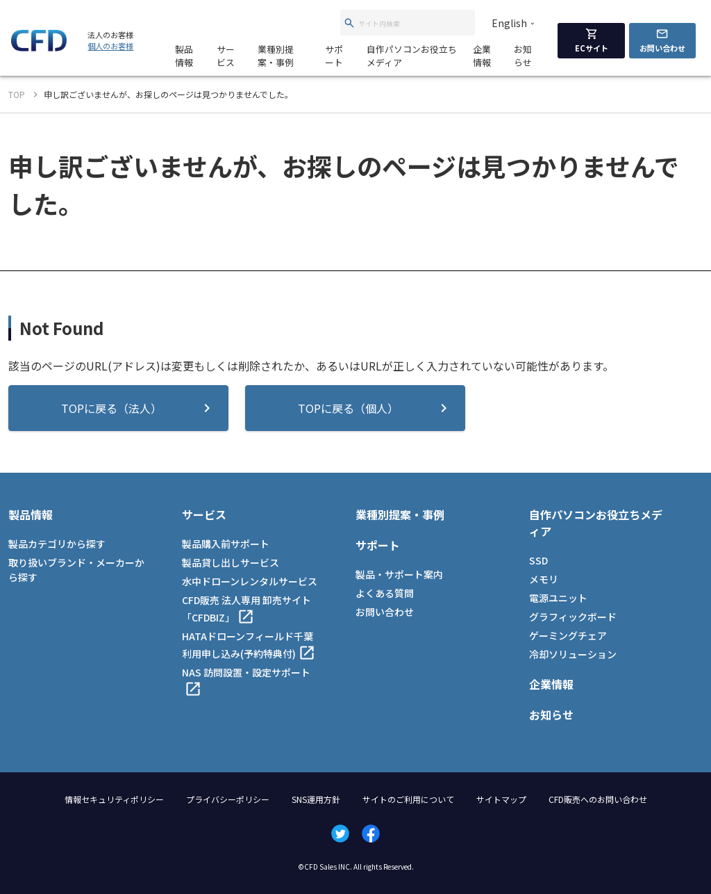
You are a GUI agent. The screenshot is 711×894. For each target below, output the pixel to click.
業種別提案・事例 (276, 55)
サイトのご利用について (408, 799)
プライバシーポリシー (227, 799)
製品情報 (184, 55)
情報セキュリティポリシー (114, 799)
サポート (334, 55)
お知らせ (523, 55)
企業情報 (482, 55)
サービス (226, 55)
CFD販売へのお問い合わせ (598, 799)
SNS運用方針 (316, 799)
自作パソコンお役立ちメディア (412, 55)
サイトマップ (501, 799)
